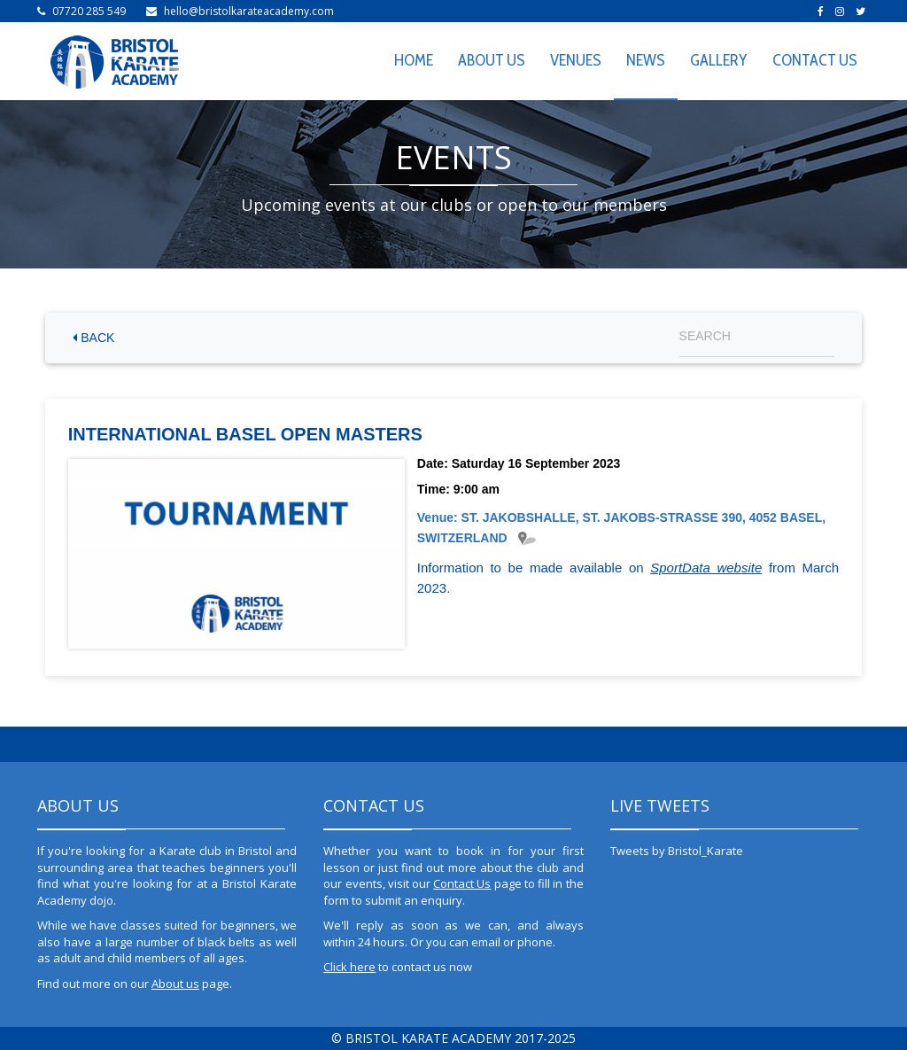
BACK (93, 338)
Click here (349, 967)
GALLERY (719, 60)
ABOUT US (491, 60)
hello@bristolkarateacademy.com (249, 11)
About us (175, 984)
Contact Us (462, 883)
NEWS (645, 60)
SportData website (706, 567)
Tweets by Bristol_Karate (676, 851)
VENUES (575, 60)
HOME (413, 60)
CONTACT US (814, 60)
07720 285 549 (89, 11)
